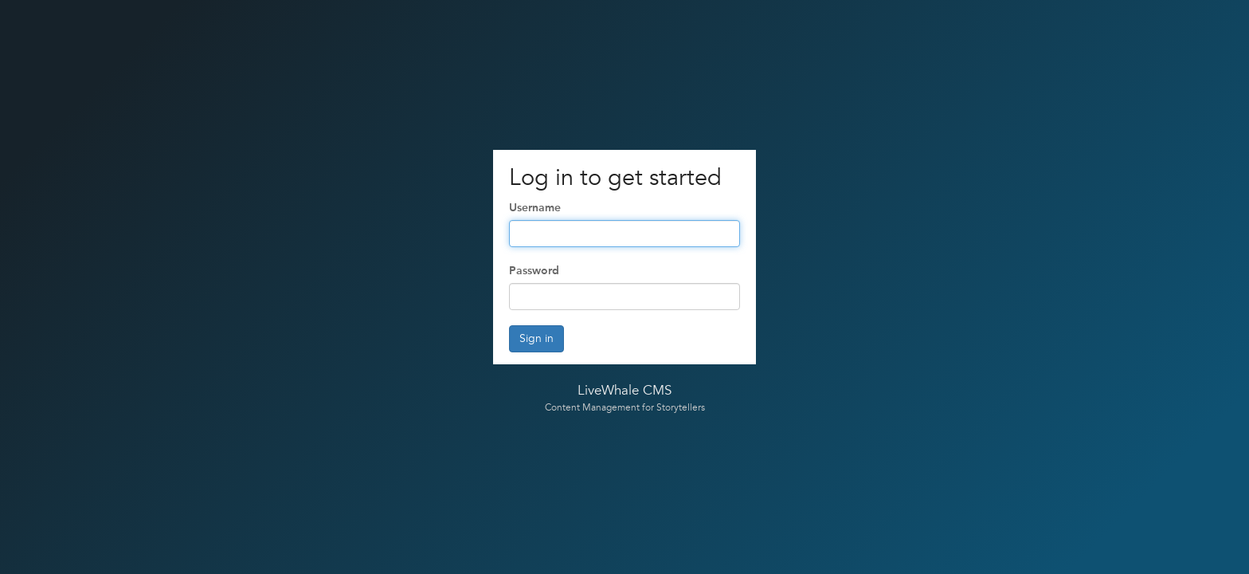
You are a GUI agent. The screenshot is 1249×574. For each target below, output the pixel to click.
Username (535, 207)
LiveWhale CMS (624, 391)
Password (534, 270)
